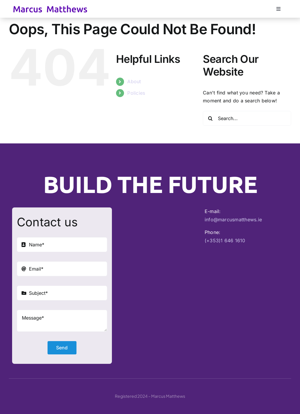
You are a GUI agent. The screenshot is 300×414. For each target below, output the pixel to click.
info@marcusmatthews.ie (233, 219)
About (134, 81)
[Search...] (247, 118)
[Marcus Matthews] (50, 8)
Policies (136, 93)
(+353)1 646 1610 (225, 240)
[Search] (210, 118)
